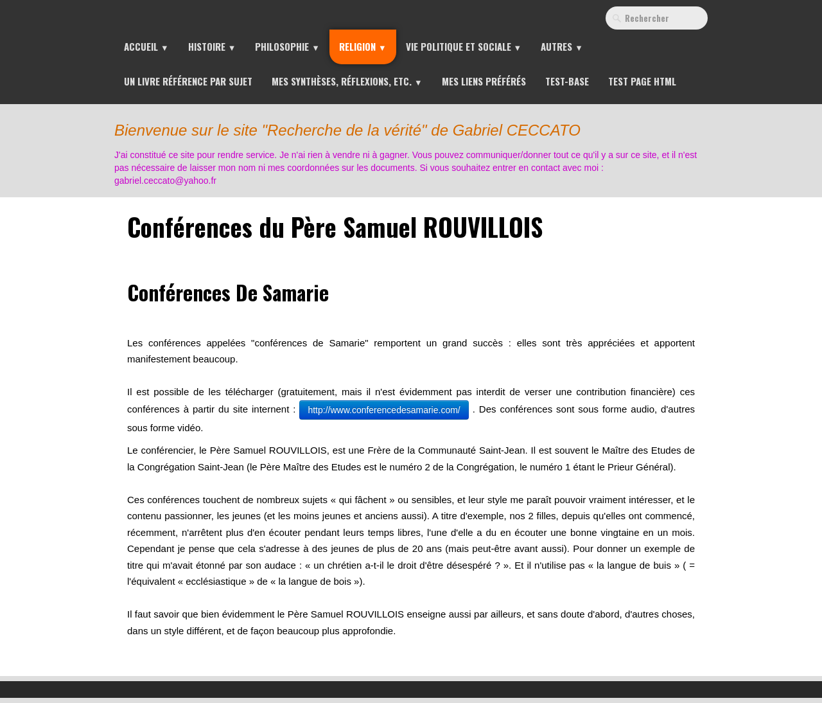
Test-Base (567, 81)
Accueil (146, 46)
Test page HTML (642, 81)
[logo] (413, 150)
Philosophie (287, 46)
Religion (363, 46)
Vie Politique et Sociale (464, 46)
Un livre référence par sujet (188, 81)
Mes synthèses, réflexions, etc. (347, 81)
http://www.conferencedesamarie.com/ (384, 410)
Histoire (212, 46)
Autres (562, 46)
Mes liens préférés (484, 81)
